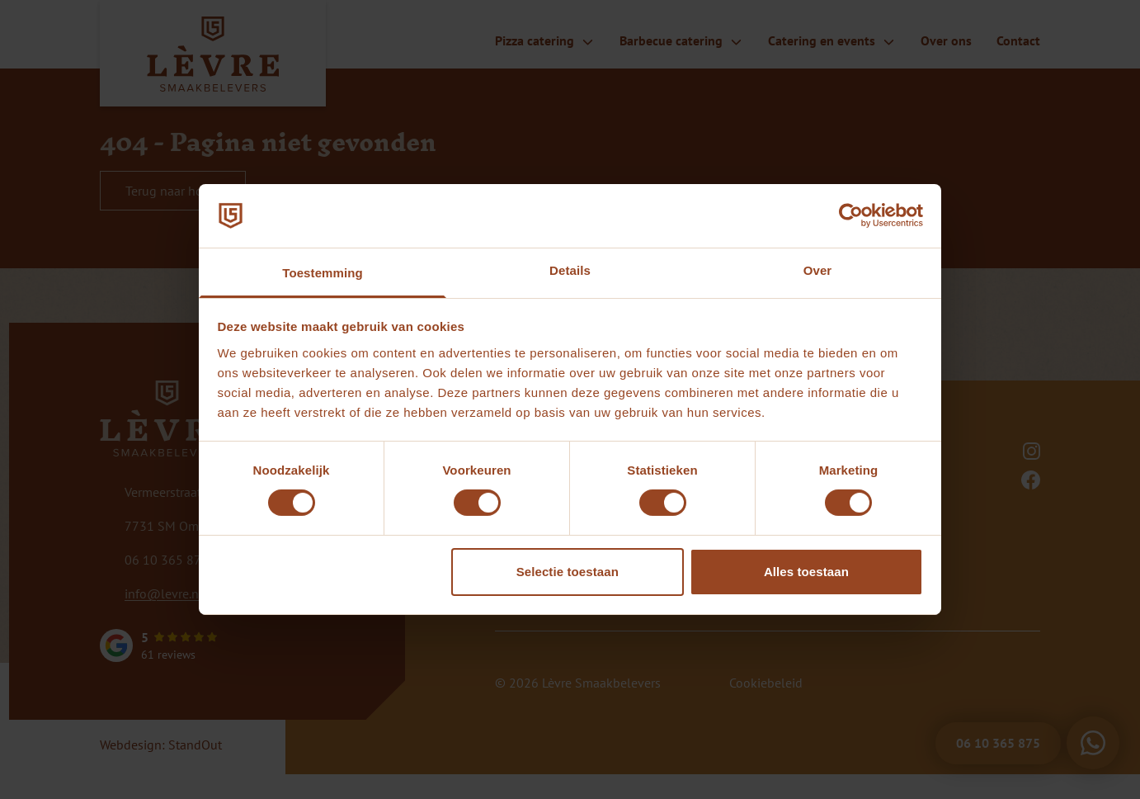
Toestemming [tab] (322, 273)
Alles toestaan (806, 572)
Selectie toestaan (567, 572)
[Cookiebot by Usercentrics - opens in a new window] (851, 215)
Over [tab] (817, 270)
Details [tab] (570, 270)
